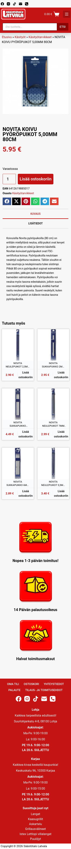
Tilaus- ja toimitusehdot (43, 690)
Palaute (14, 690)
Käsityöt (20, 37)
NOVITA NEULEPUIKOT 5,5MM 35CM (53, 483)
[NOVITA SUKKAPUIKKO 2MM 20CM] (53, 345)
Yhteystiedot (54, 684)
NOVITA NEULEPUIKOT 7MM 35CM (53, 424)
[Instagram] (8, 3)
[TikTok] (14, 3)
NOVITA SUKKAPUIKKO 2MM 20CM (53, 365)
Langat (35, 814)
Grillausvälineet (35, 829)
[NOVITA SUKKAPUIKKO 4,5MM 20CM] (18, 404)
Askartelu (35, 824)
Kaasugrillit (35, 819)
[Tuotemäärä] (9, 179)
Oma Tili (13, 684)
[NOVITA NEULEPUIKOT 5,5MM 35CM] (53, 463)
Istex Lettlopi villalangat (35, 834)
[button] (7, 201)
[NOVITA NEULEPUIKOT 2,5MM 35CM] (18, 345)
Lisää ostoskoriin (35, 179)
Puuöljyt (35, 839)
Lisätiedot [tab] (35, 223)
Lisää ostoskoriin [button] (26, 375)
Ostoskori (31, 684)
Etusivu (7, 37)
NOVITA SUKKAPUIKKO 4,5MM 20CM (18, 424)
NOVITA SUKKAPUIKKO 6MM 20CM (17, 483)
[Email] (20, 3)
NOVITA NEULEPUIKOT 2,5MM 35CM (18, 365)
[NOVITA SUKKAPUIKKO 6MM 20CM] (18, 463)
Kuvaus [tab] (35, 213)
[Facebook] (2, 3)
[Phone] (26, 3)
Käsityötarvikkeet (40, 37)
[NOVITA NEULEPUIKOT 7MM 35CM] (53, 404)
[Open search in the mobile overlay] (36, 27)
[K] (66, 14)
